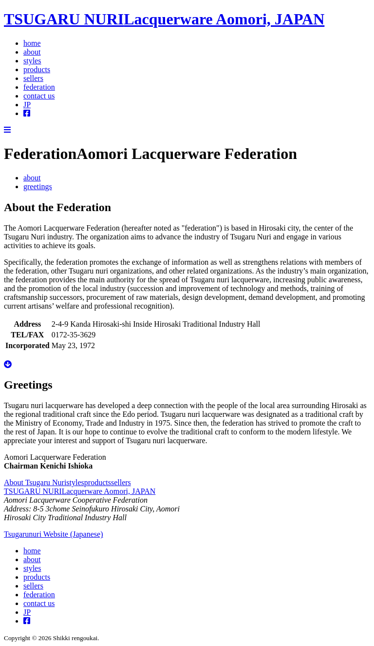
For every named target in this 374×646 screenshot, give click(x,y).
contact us (39, 96)
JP (27, 104)
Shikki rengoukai (75, 638)
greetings (37, 186)
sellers (33, 78)
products (36, 69)
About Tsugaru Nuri (35, 482)
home (32, 43)
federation (39, 87)
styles (32, 61)
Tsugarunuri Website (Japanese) (53, 534)
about (32, 52)
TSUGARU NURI (164, 19)
